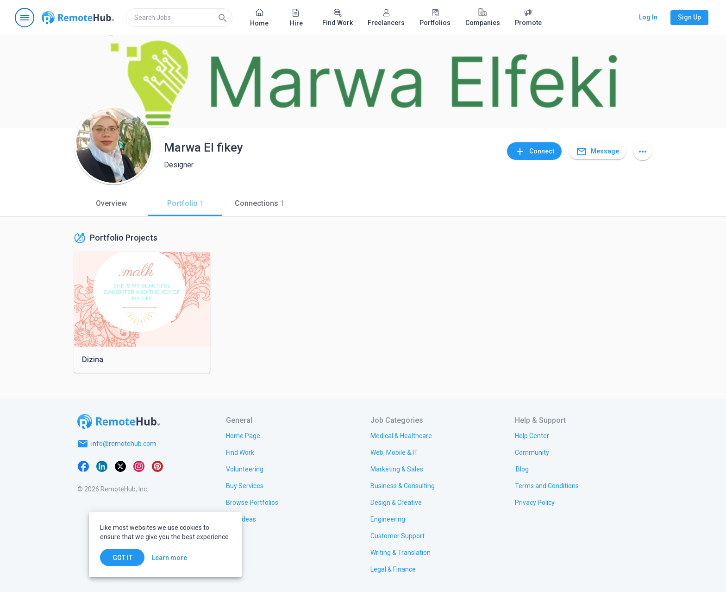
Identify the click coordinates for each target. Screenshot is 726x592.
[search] (179, 17)
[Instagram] (139, 466)
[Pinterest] (157, 466)
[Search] (222, 17)
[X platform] (120, 466)
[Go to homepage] (78, 17)
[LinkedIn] (102, 466)
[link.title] (243, 435)
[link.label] (532, 435)
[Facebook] (83, 466)
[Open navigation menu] (24, 17)
